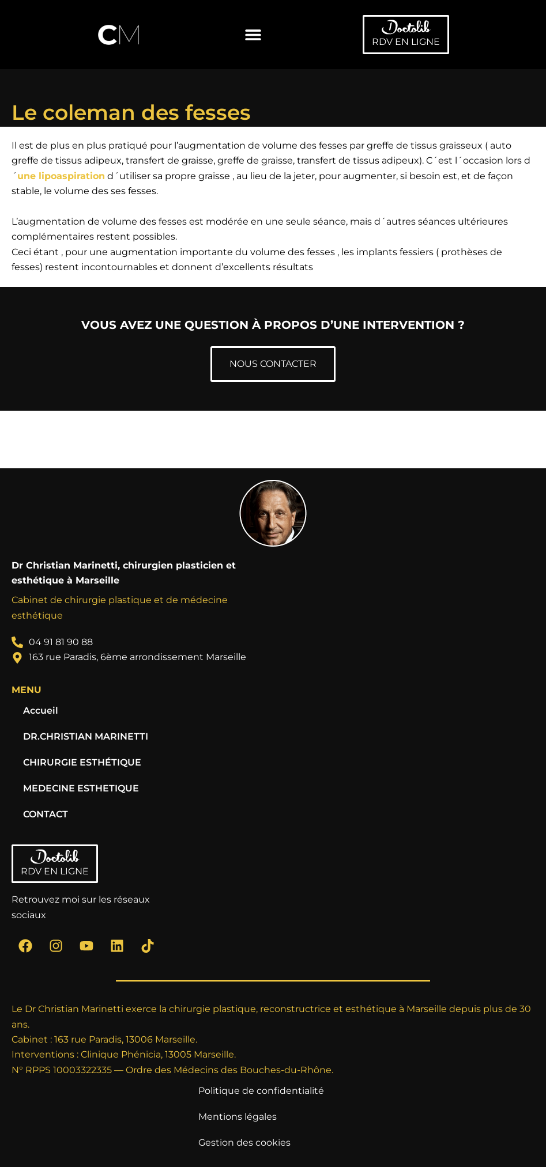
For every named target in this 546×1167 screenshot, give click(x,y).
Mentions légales (237, 1116)
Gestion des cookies (244, 1142)
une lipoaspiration (61, 175)
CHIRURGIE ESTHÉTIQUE (82, 762)
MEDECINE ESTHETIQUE (81, 788)
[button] (253, 35)
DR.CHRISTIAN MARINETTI (85, 736)
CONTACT (45, 814)
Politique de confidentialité (261, 1090)
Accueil (40, 710)
